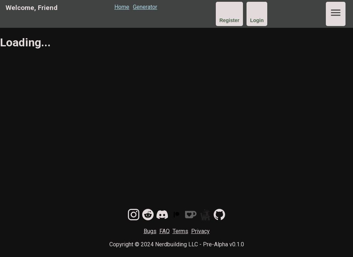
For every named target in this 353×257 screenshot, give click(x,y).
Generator (145, 7)
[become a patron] (176, 215)
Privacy (200, 231)
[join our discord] (162, 215)
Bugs (150, 231)
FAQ (164, 231)
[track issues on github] (219, 215)
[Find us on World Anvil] (205, 215)
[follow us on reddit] (148, 215)
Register (229, 20)
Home (121, 7)
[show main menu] (335, 14)
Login (257, 20)
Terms (180, 231)
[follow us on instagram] (133, 215)
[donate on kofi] (191, 215)
